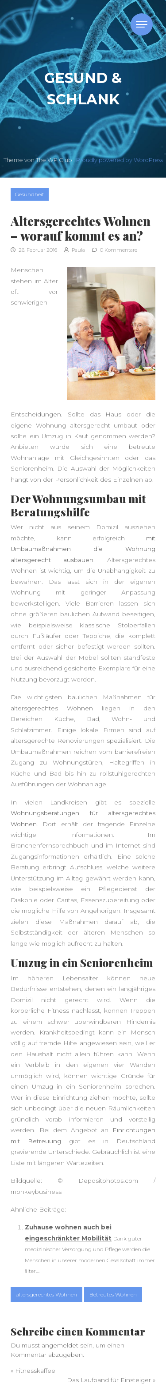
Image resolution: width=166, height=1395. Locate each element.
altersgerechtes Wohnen (52, 708)
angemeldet (60, 1345)
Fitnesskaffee (35, 1370)
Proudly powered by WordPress (119, 160)
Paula (74, 250)
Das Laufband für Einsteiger (109, 1379)
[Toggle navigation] (142, 24)
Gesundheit (29, 194)
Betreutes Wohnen (113, 1294)
